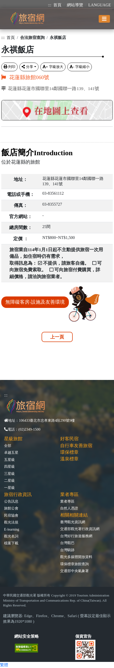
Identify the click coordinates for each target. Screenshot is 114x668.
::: (49, 5)
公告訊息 (11, 501)
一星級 (9, 488)
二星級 (9, 480)
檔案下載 (11, 543)
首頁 (57, 5)
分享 (27, 67)
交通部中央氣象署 (74, 571)
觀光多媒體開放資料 (76, 557)
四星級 (9, 466)
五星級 (9, 460)
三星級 (9, 474)
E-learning (11, 529)
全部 (7, 446)
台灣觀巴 (67, 543)
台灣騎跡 (67, 550)
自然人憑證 (69, 508)
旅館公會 (11, 508)
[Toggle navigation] (104, 19)
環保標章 (69, 452)
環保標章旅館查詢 (74, 564)
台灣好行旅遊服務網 (76, 536)
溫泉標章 (69, 458)
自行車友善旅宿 (76, 445)
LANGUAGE (99, 5)
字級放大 (53, 67)
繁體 (4, 665)
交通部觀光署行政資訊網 (79, 529)
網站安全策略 (26, 636)
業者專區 (67, 501)
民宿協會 (11, 515)
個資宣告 (83, 636)
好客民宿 (69, 438)
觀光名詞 (11, 536)
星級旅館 (13, 438)
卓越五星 (11, 452)
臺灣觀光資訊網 (72, 522)
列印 (9, 67)
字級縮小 (80, 67)
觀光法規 (11, 522)
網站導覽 (75, 5)
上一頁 (57, 336)
